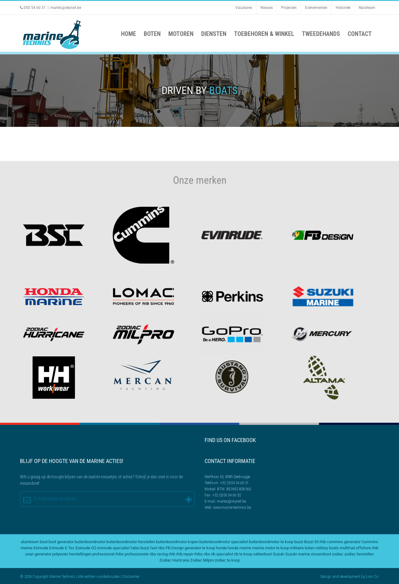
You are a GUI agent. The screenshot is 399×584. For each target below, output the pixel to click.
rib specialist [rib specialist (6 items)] (222, 554)
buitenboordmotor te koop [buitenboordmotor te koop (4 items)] (271, 541)
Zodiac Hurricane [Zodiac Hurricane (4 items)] (174, 560)
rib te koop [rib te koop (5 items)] (243, 554)
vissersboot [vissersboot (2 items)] (321, 554)
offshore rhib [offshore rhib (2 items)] (367, 548)
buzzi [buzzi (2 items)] (298, 541)
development (350, 576)
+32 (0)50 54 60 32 (226, 495)
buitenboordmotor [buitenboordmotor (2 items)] (90, 541)
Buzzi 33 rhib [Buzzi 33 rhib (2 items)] (315, 541)
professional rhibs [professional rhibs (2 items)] (108, 554)
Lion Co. (372, 576)
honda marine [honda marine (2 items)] (239, 548)
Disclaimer (131, 576)
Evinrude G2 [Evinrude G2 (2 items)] (86, 548)
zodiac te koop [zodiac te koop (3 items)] (227, 560)
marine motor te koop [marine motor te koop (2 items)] (270, 548)
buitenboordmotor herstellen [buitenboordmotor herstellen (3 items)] (130, 541)
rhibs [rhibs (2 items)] (198, 554)
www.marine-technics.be (232, 507)
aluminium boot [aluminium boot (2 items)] (34, 541)
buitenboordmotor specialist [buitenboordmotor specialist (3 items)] (223, 541)
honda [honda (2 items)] (221, 548)
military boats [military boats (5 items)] (327, 548)
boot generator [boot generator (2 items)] (61, 541)
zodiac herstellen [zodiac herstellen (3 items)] (359, 554)
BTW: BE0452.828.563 (234, 489)
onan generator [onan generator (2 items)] (38, 554)
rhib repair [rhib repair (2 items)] (184, 554)
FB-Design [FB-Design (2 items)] (175, 548)
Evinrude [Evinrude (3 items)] (40, 548)
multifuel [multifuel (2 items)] (347, 548)
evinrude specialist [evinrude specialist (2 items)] (113, 548)
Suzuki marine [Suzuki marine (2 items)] (297, 554)
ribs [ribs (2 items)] (207, 554)
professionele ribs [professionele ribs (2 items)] (140, 554)
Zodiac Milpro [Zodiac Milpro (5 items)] (202, 560)
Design (325, 576)
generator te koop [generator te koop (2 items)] (200, 548)
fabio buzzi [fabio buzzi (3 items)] (140, 548)
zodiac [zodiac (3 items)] (337, 554)
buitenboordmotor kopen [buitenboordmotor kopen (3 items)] (177, 541)
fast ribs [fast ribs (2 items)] (157, 548)
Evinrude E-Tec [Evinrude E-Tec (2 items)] (62, 548)
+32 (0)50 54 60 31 (234, 482)
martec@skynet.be (65, 8)
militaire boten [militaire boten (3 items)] (302, 548)
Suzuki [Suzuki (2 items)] (278, 554)
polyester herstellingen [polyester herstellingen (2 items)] (72, 554)
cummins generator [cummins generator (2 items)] (344, 541)
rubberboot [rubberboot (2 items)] (262, 554)
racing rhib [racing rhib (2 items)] (166, 554)
